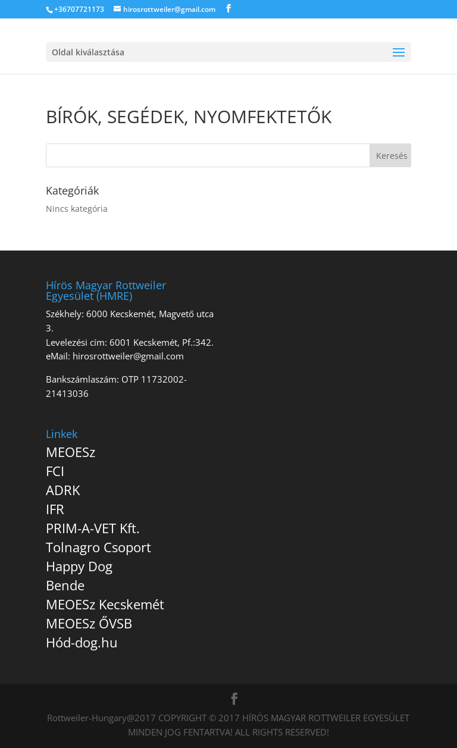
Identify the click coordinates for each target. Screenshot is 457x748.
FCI (55, 471)
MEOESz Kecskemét (105, 604)
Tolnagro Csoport (98, 547)
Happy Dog (79, 566)
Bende (65, 585)
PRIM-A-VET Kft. (93, 528)
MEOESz (70, 452)
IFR (55, 509)
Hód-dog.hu (82, 642)
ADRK (63, 490)
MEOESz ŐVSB (89, 623)
